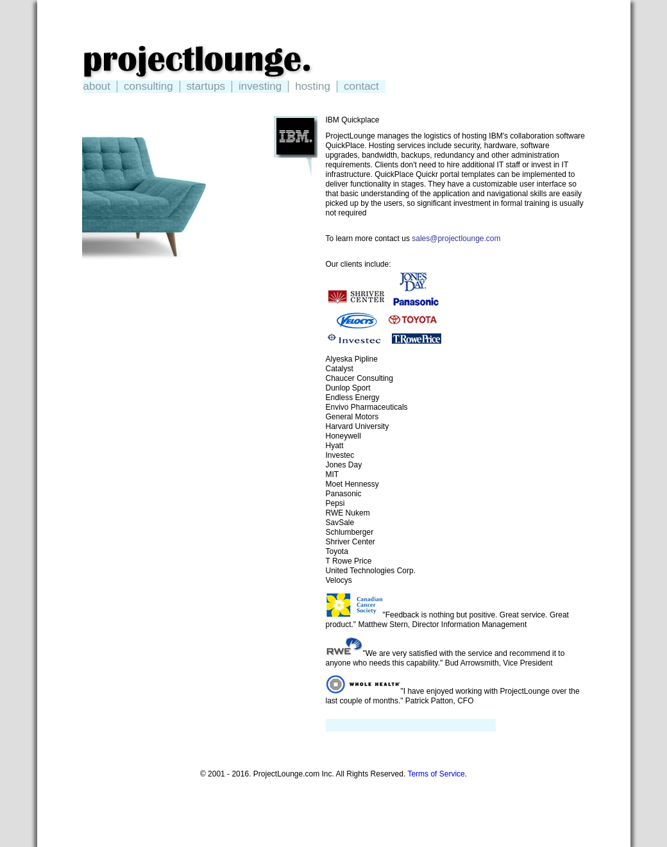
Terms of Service (435, 773)
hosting (312, 86)
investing (260, 86)
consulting (148, 86)
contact (361, 86)
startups (206, 86)
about (97, 86)
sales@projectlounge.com (456, 238)
